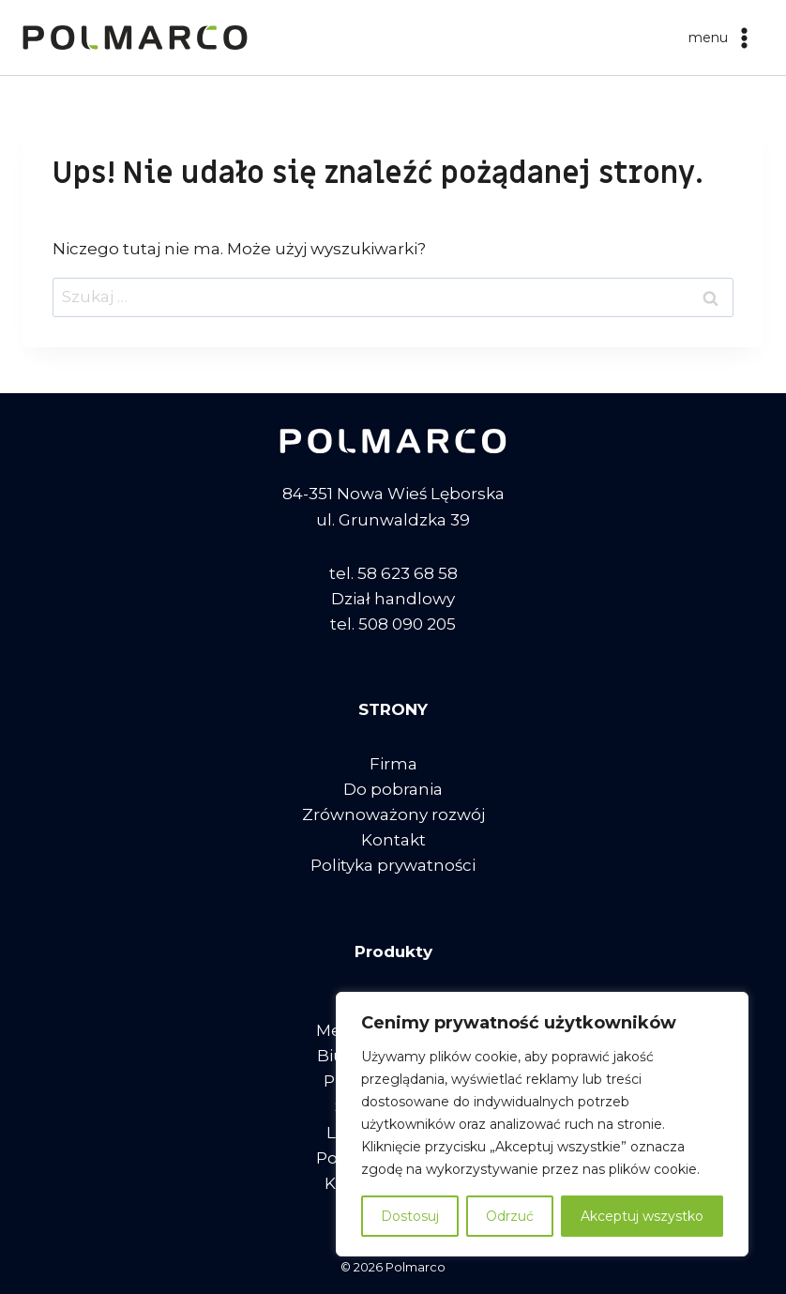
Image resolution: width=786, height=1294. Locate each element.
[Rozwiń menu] (721, 37)
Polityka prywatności (393, 865)
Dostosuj (410, 1216)
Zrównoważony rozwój (393, 814)
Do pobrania (393, 789)
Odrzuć (510, 1216)
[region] (542, 1124)
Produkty (393, 951)
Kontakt (393, 839)
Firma (393, 763)
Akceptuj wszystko (642, 1216)
